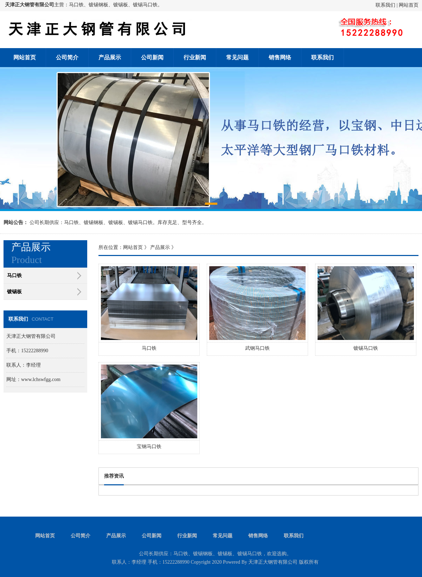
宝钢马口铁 (149, 446)
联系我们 (385, 5)
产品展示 (109, 57)
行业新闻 (195, 57)
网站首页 (408, 5)
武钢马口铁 (257, 348)
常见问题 (237, 57)
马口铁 (149, 348)
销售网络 (280, 57)
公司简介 (67, 57)
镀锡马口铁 (365, 348)
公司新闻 (152, 57)
